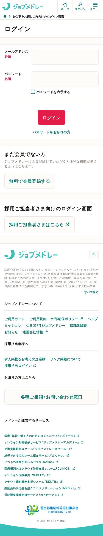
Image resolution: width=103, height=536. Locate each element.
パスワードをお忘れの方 (51, 131)
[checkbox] (51, 91)
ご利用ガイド (14, 318)
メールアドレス (16, 54)
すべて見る (91, 292)
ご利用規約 (37, 318)
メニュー (95, 6)
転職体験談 (78, 325)
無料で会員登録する (29, 181)
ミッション (12, 325)
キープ (65, 6)
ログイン (80, 6)
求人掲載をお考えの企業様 (25, 359)
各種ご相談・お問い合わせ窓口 (52, 396)
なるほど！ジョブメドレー (45, 325)
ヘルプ (93, 318)
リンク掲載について (65, 359)
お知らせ (11, 331)
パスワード (16, 76)
